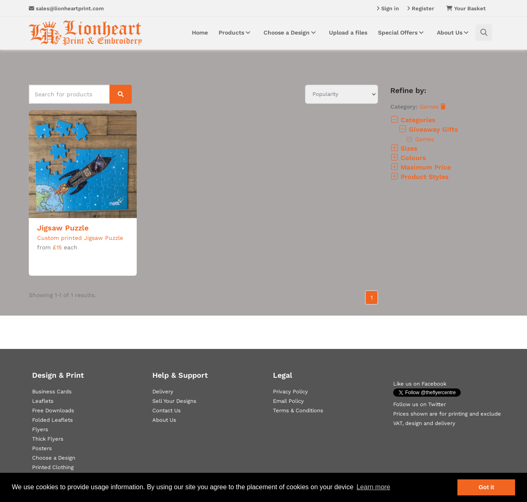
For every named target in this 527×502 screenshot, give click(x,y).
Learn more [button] (373, 486)
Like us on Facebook (419, 384)
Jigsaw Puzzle (63, 227)
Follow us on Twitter (419, 404)
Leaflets (43, 401)
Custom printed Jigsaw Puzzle (80, 238)
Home (200, 32)
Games (432, 106)
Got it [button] (486, 487)
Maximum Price (420, 167)
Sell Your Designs (174, 401)
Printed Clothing (53, 467)
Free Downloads (53, 410)
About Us (454, 32)
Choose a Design (291, 32)
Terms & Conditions (298, 410)
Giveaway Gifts (428, 129)
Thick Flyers (47, 439)
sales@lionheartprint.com (66, 8)
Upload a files (348, 32)
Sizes (403, 148)
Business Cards (52, 391)
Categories (413, 120)
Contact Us (166, 410)
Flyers (40, 429)
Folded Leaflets (52, 420)
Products (236, 32)
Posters (42, 448)
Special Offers (402, 32)
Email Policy (288, 401)
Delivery (162, 391)
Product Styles (419, 177)
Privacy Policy (290, 391)
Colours (408, 158)
